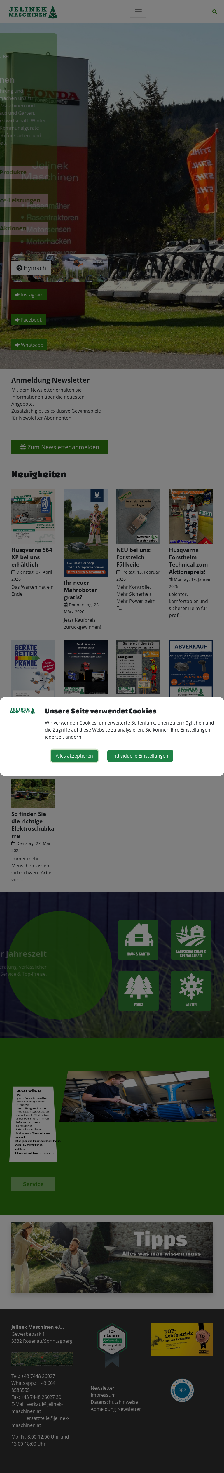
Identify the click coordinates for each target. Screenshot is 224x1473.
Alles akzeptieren (74, 756)
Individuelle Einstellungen (140, 756)
